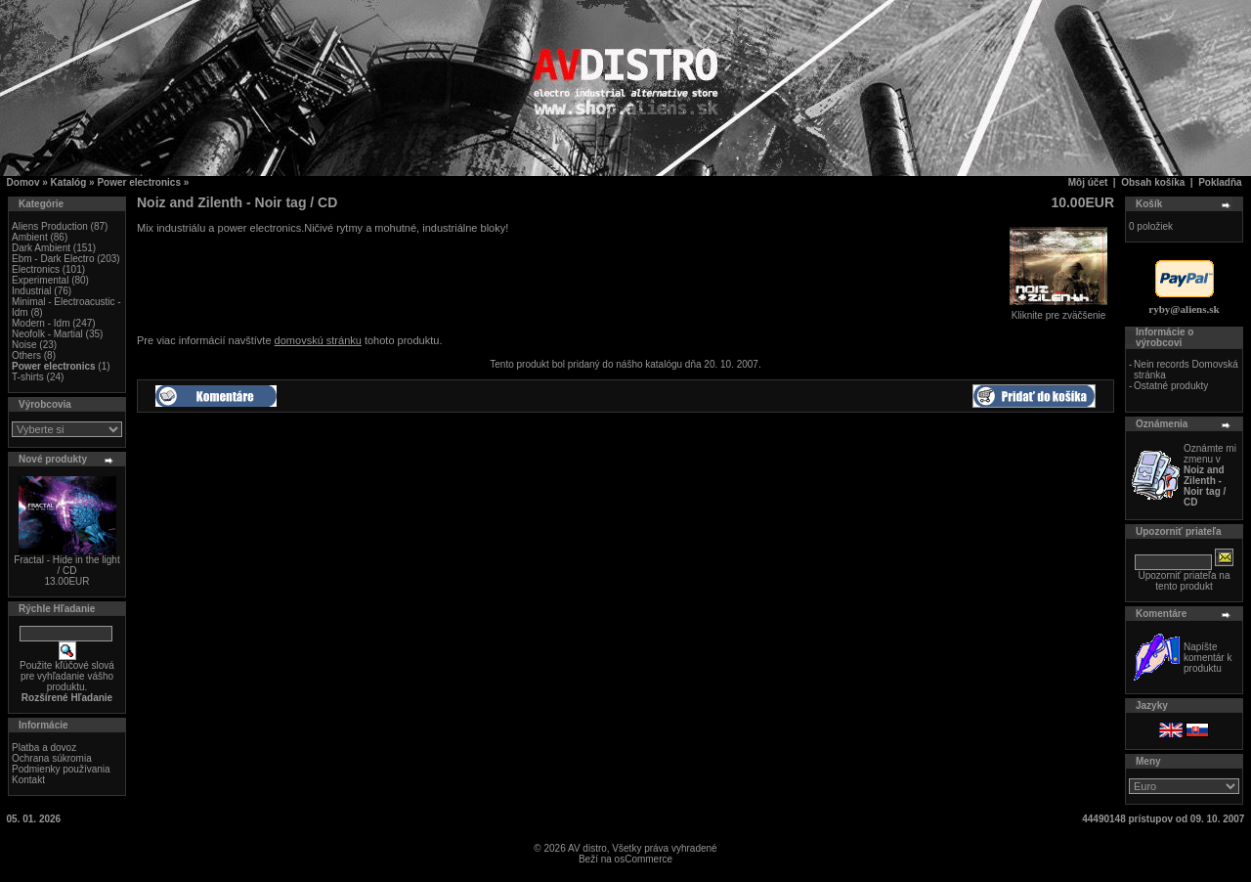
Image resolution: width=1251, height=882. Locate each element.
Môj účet (1088, 182)
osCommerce (643, 859)
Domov (23, 182)
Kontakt (28, 779)
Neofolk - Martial (47, 334)
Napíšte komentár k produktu (1207, 657)
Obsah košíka (1153, 182)
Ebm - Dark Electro (53, 258)
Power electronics (139, 182)
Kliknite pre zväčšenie (1058, 311)
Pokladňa (1219, 182)
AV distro (587, 848)
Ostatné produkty (1171, 385)
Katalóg (69, 182)
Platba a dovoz (44, 747)
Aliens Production (50, 226)
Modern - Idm (40, 323)
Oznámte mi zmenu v (1210, 475)
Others (26, 355)
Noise (24, 344)
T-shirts (28, 377)
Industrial (32, 291)
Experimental (40, 280)
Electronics (36, 269)
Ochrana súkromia (52, 758)
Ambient (30, 237)
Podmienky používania (61, 769)
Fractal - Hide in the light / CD (66, 565)
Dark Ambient (41, 248)
